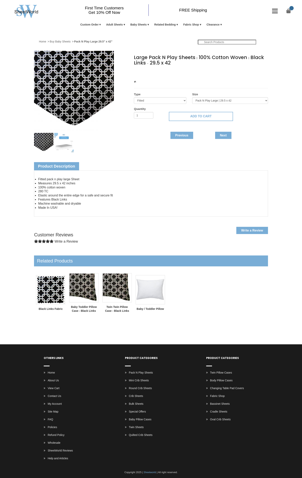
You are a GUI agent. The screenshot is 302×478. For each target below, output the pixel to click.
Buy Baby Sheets (60, 41)
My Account (55, 403)
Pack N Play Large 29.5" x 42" (93, 41)
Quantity (140, 108)
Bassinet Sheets (220, 403)
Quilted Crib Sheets (140, 434)
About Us (53, 380)
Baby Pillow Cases (140, 419)
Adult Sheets (114, 24)
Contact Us (54, 396)
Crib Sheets (136, 396)
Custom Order (89, 24)
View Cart (53, 388)
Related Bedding (165, 24)
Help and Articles (58, 458)
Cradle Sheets (218, 411)
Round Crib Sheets (140, 388)
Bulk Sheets (136, 403)
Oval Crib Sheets (220, 419)
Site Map (53, 411)
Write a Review (252, 230)
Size (195, 94)
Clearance (213, 24)
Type (137, 94)
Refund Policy (56, 434)
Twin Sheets (136, 427)
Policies (52, 427)
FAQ (50, 419)
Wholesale (54, 442)
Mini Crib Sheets (139, 380)
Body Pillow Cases (221, 380)
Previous (182, 135)
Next (223, 135)
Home (42, 41)
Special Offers (137, 411)
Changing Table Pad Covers (227, 388)
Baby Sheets (138, 24)
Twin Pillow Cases (221, 372)
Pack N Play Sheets (141, 372)
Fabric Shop (191, 24)
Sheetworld (149, 472)
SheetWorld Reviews (60, 450)
